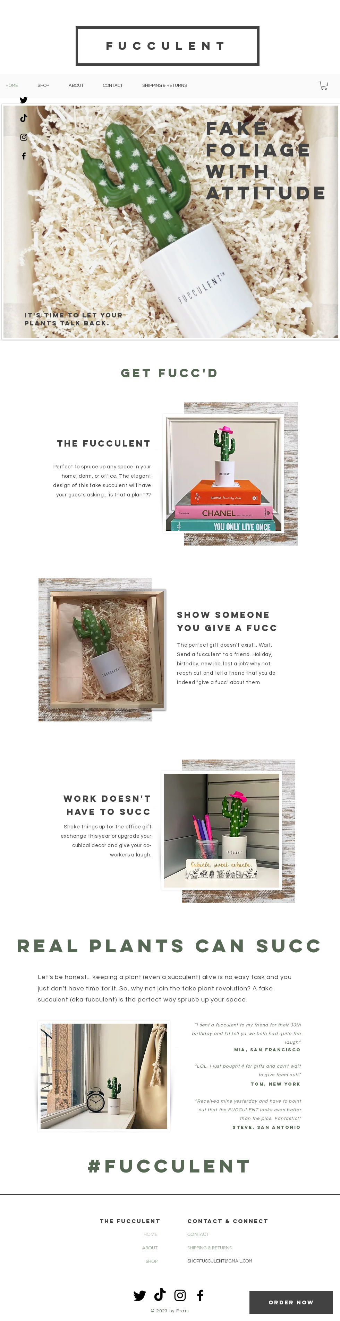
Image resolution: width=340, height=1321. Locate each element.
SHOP (152, 1261)
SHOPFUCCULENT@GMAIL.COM (219, 1261)
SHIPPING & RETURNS (209, 1247)
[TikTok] (23, 118)
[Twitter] (23, 100)
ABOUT (150, 1247)
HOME (151, 1234)
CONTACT (198, 1234)
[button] (324, 85)
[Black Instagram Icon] (23, 137)
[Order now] (291, 1302)
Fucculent (168, 46)
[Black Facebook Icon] (23, 156)
